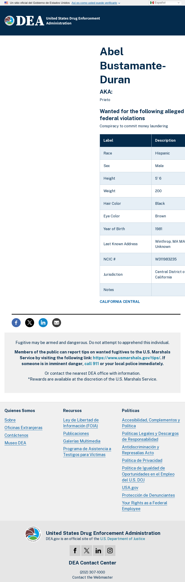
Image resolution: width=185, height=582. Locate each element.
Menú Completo (176, 21)
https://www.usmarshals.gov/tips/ (126, 357)
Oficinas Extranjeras (23, 427)
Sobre (10, 420)
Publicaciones (76, 433)
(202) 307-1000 (92, 572)
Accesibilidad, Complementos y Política (151, 423)
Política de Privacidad (142, 460)
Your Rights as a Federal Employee (144, 505)
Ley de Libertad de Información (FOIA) (81, 423)
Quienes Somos (19, 410)
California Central (120, 302)
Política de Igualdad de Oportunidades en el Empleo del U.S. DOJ (148, 474)
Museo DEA (15, 443)
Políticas (130, 410)
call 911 (91, 363)
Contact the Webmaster (92, 577)
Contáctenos (16, 435)
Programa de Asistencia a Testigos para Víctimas (87, 451)
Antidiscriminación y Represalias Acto (140, 450)
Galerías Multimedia (81, 441)
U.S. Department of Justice (122, 539)
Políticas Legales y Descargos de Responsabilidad (150, 436)
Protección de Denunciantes (148, 495)
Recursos (72, 410)
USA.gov (130, 487)
